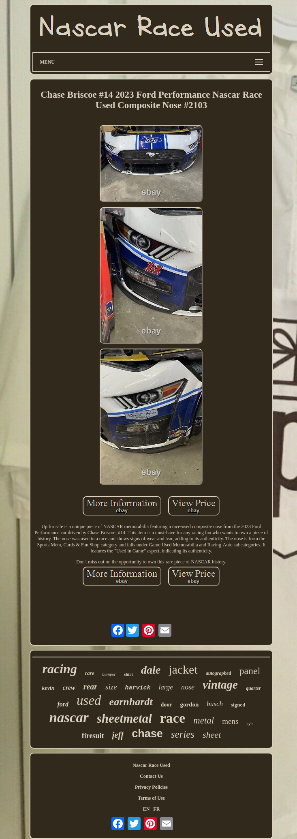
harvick (138, 688)
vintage (220, 684)
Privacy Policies (151, 787)
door (166, 705)
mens (230, 721)
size (111, 687)
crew (69, 687)
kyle (249, 723)
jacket (183, 669)
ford (63, 704)
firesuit (93, 736)
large (166, 687)
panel (249, 671)
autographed (218, 673)
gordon (189, 704)
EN (146, 809)
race (172, 718)
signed (238, 705)
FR (156, 809)
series (182, 734)
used (89, 700)
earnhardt (131, 702)
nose (187, 687)
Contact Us (151, 776)
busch (215, 704)
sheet (212, 735)
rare (89, 673)
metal (203, 720)
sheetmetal (124, 718)
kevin (48, 688)
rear (90, 686)
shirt (128, 674)
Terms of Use (151, 798)
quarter (253, 688)
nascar (68, 718)
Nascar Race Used (151, 765)
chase (147, 734)
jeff (118, 735)
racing (60, 668)
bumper (109, 674)
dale (150, 669)
